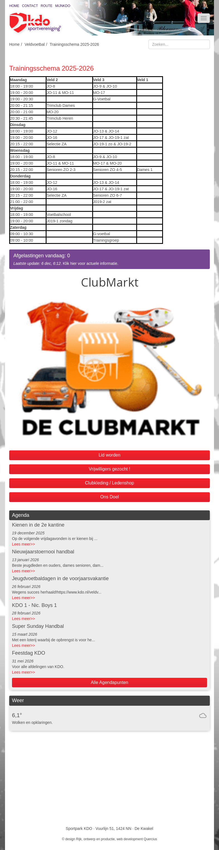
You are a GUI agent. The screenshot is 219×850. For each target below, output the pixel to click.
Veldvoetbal (35, 44)
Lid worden (109, 455)
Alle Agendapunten (109, 682)
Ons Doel (109, 496)
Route (46, 6)
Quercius (150, 839)
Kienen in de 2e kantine (38, 525)
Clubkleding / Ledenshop (109, 483)
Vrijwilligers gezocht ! (109, 469)
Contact (30, 6)
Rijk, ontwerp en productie (95, 839)
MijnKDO (62, 6)
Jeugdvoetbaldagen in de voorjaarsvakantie (60, 578)
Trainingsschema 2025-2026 (74, 44)
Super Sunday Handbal (38, 626)
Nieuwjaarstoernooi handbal (43, 551)
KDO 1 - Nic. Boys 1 (34, 605)
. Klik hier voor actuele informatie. (109, 259)
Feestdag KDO (28, 653)
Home (14, 6)
